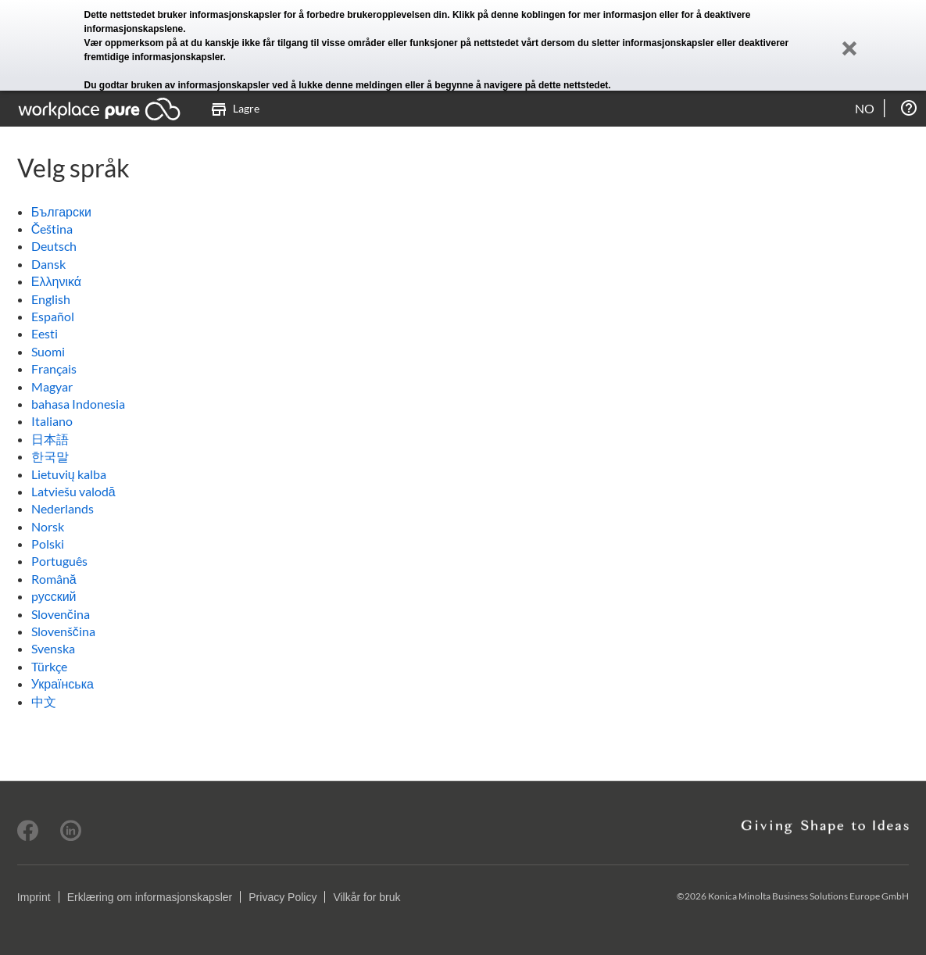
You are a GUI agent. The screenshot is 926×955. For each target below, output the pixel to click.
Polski (47, 543)
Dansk (48, 263)
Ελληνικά (56, 281)
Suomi (48, 351)
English (50, 299)
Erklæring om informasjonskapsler (150, 897)
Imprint (34, 897)
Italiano (52, 420)
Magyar (52, 386)
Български (61, 211)
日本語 (50, 438)
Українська (62, 683)
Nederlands (62, 508)
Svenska (53, 648)
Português (59, 560)
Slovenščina (63, 631)
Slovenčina (60, 613)
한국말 (50, 456)
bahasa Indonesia (78, 403)
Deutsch (54, 245)
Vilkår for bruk (366, 897)
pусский (54, 595)
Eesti (44, 333)
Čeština (52, 228)
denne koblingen (528, 14)
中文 (43, 701)
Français (54, 368)
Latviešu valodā (73, 491)
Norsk (47, 526)
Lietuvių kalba (68, 474)
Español (52, 316)
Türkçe (49, 666)
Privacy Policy (282, 897)
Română (54, 578)
